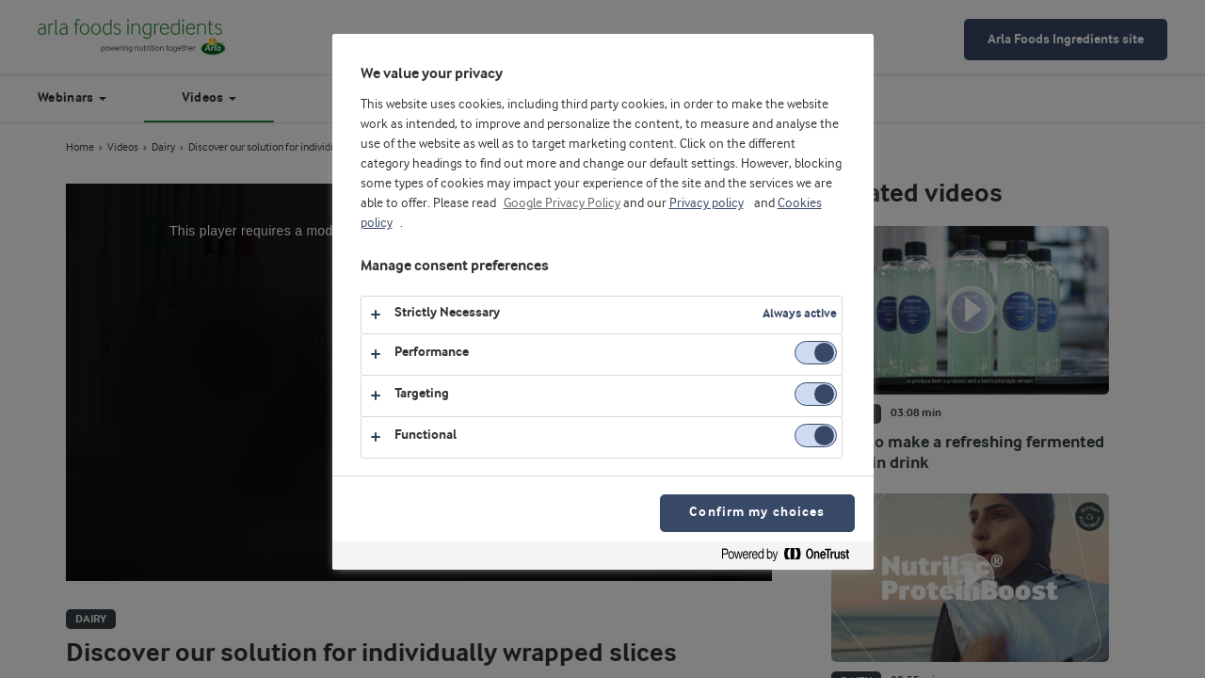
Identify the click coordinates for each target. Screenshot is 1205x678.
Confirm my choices (757, 513)
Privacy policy (706, 203)
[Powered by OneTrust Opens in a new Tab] (792, 558)
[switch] (816, 352)
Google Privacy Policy (562, 203)
